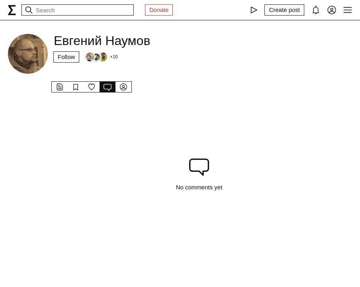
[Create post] (284, 10)
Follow (66, 56)
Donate (158, 9)
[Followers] (101, 57)
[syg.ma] (12, 10)
